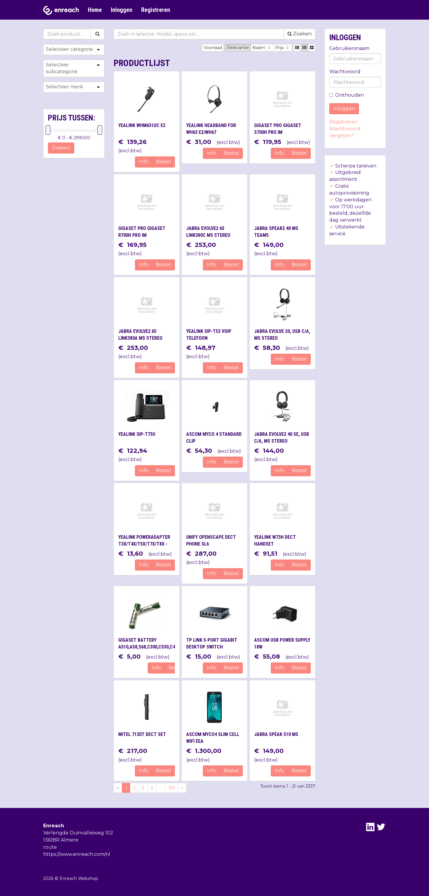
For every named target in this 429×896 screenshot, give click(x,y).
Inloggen (121, 9)
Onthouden (346, 95)
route (50, 847)
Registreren (155, 9)
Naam (262, 47)
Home (95, 9)
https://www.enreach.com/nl (76, 854)
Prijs (282, 47)
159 (171, 787)
